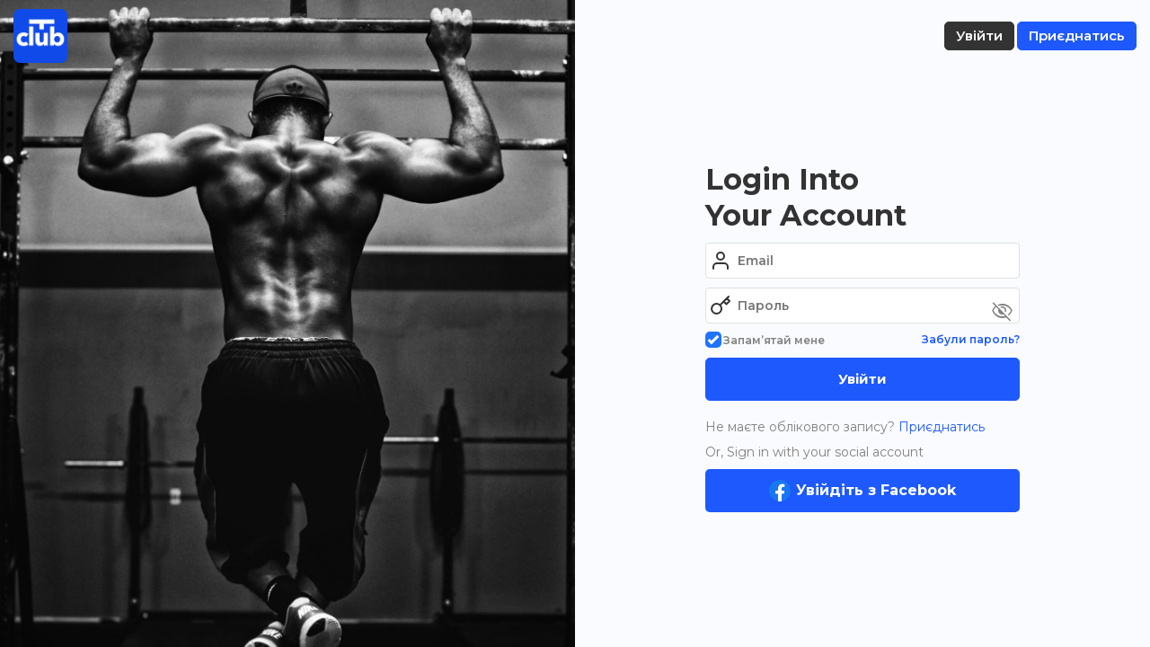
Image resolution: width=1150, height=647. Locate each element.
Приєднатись (940, 427)
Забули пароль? (971, 339)
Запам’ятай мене (765, 340)
